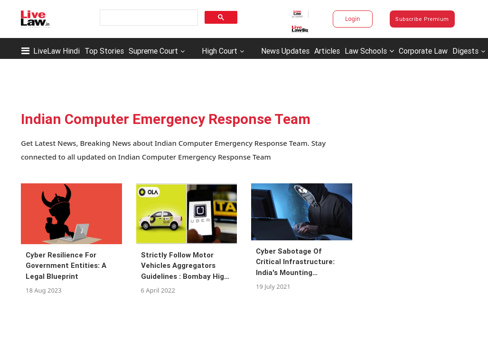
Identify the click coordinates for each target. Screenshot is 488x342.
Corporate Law (423, 51)
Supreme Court (153, 51)
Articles (327, 51)
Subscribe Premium (422, 19)
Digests (465, 51)
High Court (219, 51)
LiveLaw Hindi (56, 51)
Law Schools (369, 51)
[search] (147, 17)
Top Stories (104, 51)
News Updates (285, 51)
